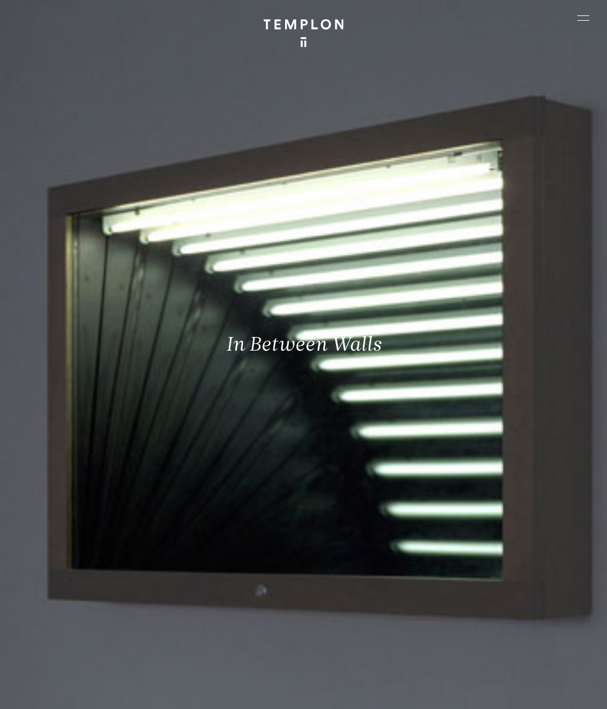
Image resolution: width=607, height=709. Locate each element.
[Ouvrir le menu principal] (583, 18)
